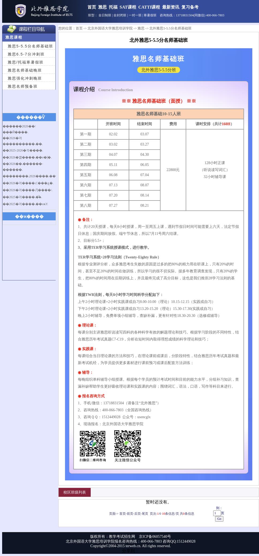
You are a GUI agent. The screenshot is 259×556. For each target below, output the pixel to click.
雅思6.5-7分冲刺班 (26, 54)
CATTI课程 (149, 7)
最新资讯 (170, 7)
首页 (91, 7)
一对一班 (135, 15)
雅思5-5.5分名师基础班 (30, 46)
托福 (113, 7)
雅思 (102, 7)
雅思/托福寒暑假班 (26, 62)
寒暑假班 (150, 15)
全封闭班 (119, 15)
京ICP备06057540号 (155, 537)
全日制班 (104, 15)
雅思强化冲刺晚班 (25, 78)
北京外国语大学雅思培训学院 (110, 28)
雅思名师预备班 (23, 86)
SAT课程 (128, 7)
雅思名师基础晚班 (25, 70)
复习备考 (190, 7)
